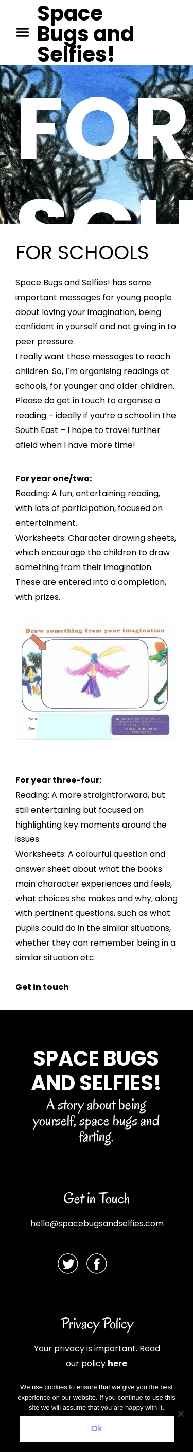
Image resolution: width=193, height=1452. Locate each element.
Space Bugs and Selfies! (85, 34)
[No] (180, 1413)
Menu (26, 32)
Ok (96, 1429)
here (117, 1363)
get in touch (81, 400)
